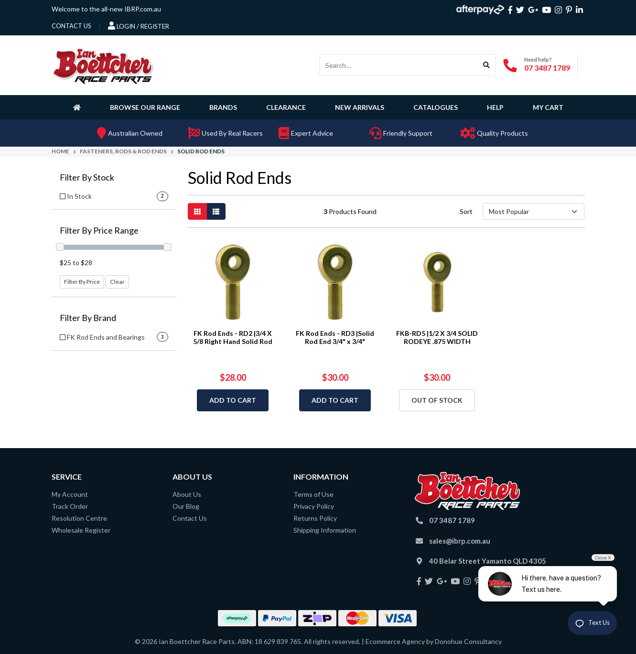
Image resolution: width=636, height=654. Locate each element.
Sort (466, 211)
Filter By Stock (87, 177)
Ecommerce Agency (395, 641)
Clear (117, 281)
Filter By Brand (88, 318)
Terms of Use (313, 494)
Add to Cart (232, 400)
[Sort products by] (533, 211)
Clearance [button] (286, 107)
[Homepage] (79, 107)
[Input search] (398, 65)
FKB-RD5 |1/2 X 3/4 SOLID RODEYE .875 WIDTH (437, 337)
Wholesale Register (81, 530)
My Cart (548, 107)
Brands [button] (223, 107)
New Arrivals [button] (359, 107)
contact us (71, 26)
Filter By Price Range (99, 230)
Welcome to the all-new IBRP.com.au (106, 9)
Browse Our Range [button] (145, 107)
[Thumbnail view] (197, 211)
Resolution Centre (79, 518)
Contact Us (189, 518)
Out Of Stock (437, 400)
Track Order (70, 506)
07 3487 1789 (547, 67)
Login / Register (138, 25)
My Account (70, 494)
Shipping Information (324, 530)
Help (495, 107)
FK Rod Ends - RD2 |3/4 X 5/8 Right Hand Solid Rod (232, 337)
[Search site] (486, 65)
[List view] (216, 211)
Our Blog (185, 506)
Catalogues (435, 107)
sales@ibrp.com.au (459, 540)
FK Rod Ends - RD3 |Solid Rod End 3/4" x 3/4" (335, 337)
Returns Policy (315, 518)
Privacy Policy (313, 506)
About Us (186, 494)
